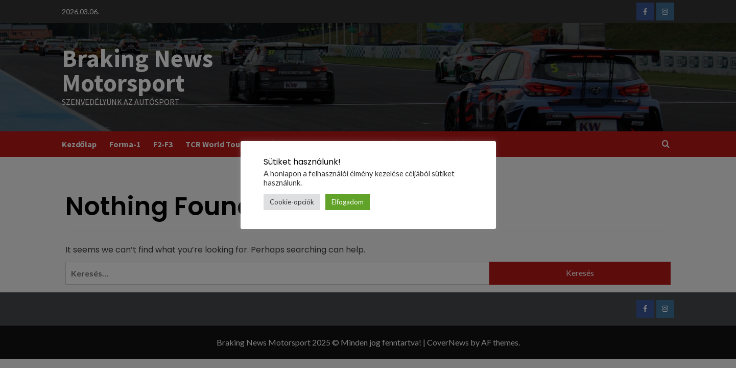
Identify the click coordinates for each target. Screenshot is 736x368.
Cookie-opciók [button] (292, 202)
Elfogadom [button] (347, 202)
